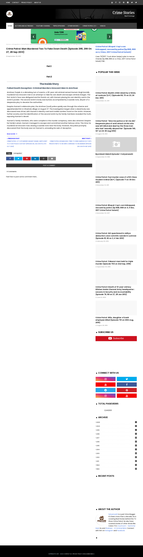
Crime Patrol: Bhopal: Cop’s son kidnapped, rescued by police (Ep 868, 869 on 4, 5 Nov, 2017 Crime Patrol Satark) (116, 49)
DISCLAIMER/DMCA (88, 554)
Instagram (109, 530)
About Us (37, 2)
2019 (116, 430)
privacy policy (77, 554)
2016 (116, 442)
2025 (116, 422)
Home (8, 2)
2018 (116, 434)
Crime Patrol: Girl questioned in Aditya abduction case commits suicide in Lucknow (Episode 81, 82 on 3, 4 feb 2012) (116, 235)
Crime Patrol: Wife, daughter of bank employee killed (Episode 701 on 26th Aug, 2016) (115, 320)
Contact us (68, 554)
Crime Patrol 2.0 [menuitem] (89, 26)
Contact (15, 2)
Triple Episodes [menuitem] (59, 26)
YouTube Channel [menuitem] (43, 26)
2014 (116, 449)
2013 (116, 453)
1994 (116, 465)
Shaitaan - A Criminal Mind (116, 528)
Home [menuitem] (10, 26)
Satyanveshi (113, 514)
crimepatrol (15, 44)
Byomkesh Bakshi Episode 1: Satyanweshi (114, 154)
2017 (116, 438)
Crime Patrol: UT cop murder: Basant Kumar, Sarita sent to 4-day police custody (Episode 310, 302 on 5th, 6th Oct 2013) (27, 143)
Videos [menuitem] (102, 26)
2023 (116, 426)
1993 (116, 469)
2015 (116, 446)
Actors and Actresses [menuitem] (24, 26)
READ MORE (11, 134)
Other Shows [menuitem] (73, 26)
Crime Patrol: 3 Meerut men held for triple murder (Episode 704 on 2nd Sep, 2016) (114, 262)
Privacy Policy (26, 2)
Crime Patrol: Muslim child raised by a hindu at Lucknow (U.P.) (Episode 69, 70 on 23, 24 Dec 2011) (116, 95)
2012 (116, 457)
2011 (116, 461)
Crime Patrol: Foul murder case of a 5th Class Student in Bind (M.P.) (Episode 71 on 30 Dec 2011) (116, 179)
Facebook (121, 530)
